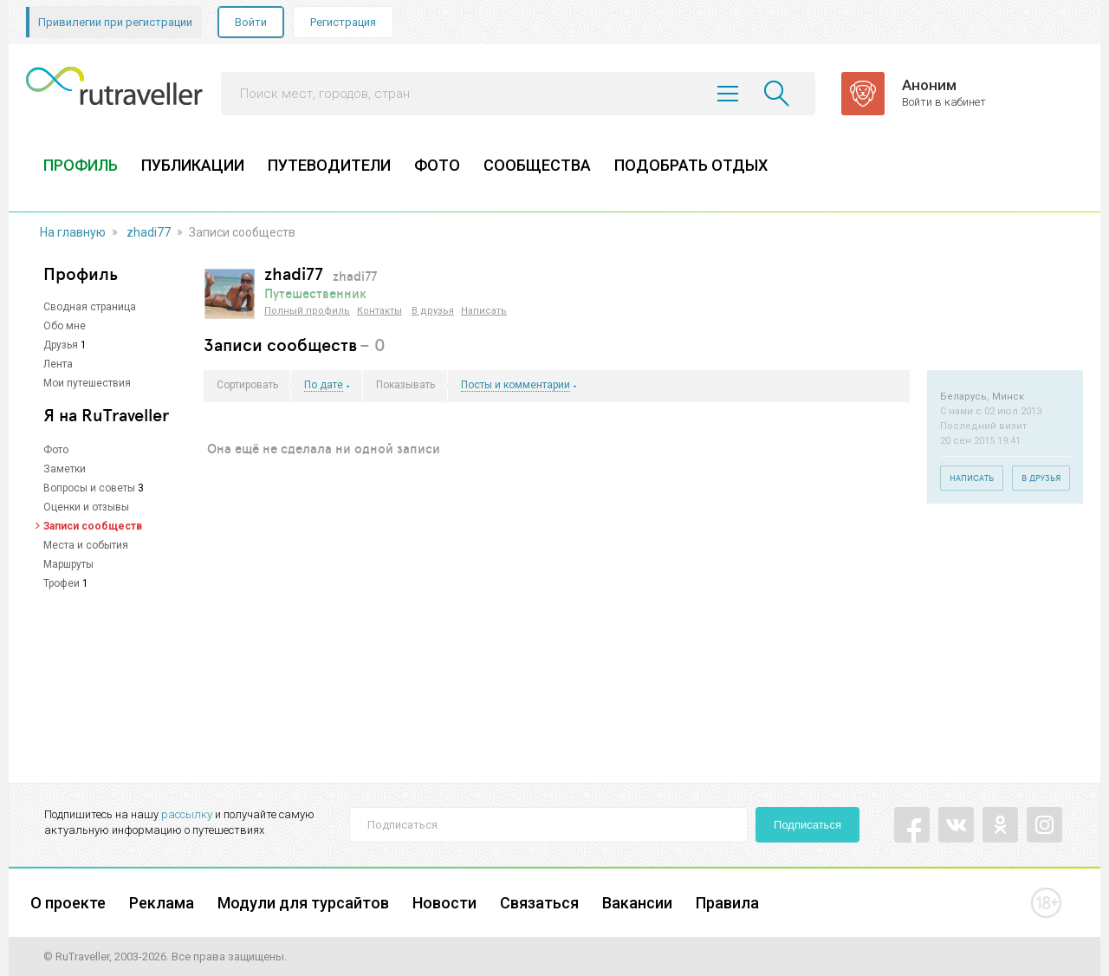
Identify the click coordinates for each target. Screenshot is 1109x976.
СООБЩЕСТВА (537, 165)
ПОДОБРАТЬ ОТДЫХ (691, 165)
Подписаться (807, 824)
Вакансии (637, 903)
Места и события (85, 545)
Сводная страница (89, 307)
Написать (484, 311)
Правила (727, 903)
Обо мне (64, 326)
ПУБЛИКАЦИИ (192, 165)
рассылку (186, 814)
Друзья (60, 345)
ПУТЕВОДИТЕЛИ (329, 165)
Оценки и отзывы (86, 507)
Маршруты (68, 564)
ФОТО (437, 165)
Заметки (64, 469)
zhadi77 (148, 232)
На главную (73, 232)
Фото (55, 450)
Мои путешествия (87, 383)
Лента (58, 364)
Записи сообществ (92, 526)
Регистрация (343, 22)
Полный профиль (307, 311)
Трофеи (61, 583)
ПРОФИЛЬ (80, 165)
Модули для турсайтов (303, 903)
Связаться (539, 903)
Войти (251, 22)
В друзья (433, 311)
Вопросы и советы (89, 488)
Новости (444, 903)
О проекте (68, 903)
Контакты (379, 311)
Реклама (161, 903)
